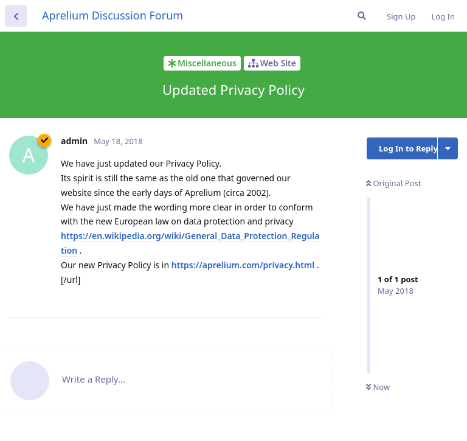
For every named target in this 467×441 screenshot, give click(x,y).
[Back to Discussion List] (16, 16)
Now (378, 386)
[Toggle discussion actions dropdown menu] (448, 148)
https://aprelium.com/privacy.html (242, 265)
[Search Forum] (362, 16)
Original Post (393, 183)
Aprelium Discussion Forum (112, 15)
